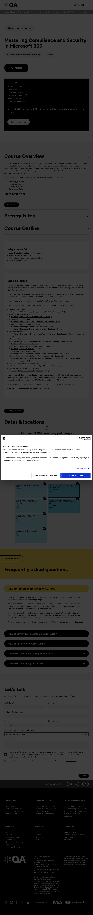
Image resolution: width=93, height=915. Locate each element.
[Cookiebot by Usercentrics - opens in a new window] (80, 438)
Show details (81, 469)
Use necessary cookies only (46, 475)
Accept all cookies (76, 475)
